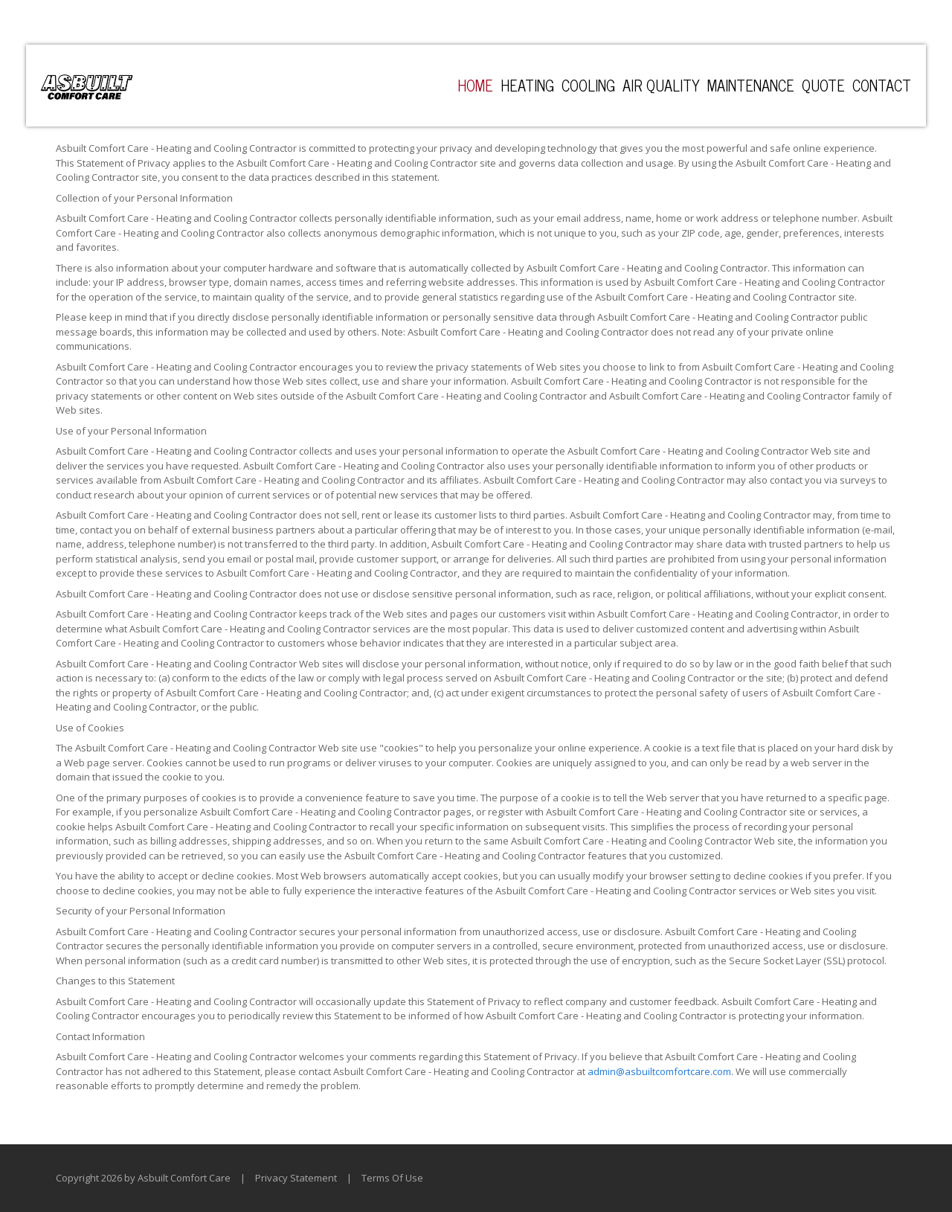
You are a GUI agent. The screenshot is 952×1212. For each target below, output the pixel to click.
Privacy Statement (296, 1177)
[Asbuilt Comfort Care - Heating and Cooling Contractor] (86, 85)
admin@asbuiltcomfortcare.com (659, 1071)
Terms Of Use (392, 1177)
